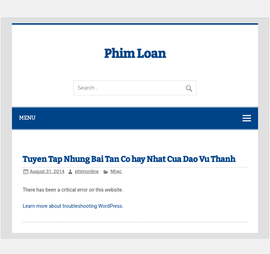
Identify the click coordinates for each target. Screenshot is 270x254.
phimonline (86, 171)
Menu (27, 118)
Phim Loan (135, 53)
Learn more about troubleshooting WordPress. (72, 206)
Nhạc (116, 171)
